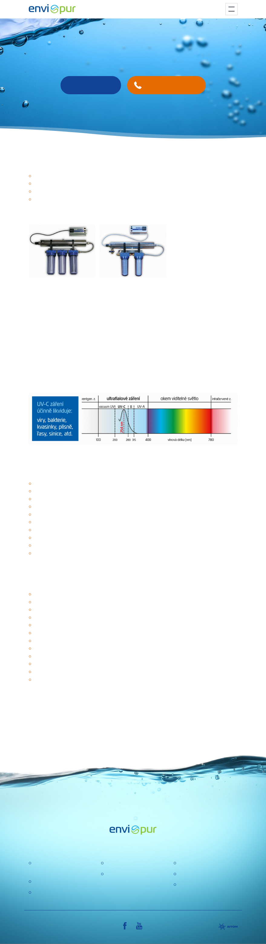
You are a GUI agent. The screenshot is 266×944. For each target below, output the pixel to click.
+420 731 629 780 (172, 85)
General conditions (198, 874)
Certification (191, 863)
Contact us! (90, 85)
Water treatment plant (56, 881)
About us (115, 863)
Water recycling (50, 892)
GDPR (113, 874)
